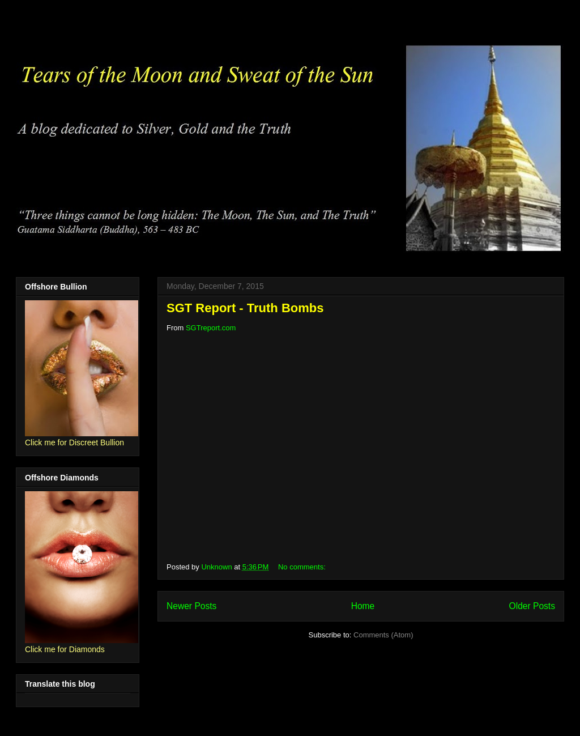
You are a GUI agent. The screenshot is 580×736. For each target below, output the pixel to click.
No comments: (302, 567)
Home (363, 606)
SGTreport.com (211, 328)
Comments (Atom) (383, 635)
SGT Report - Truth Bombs (245, 308)
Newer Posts (191, 606)
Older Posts (532, 606)
